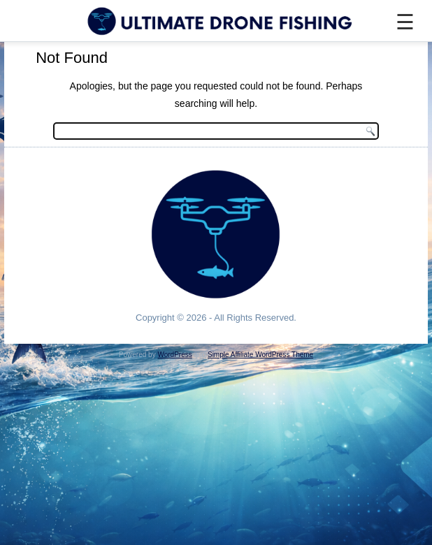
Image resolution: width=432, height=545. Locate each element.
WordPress (174, 354)
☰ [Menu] (405, 22)
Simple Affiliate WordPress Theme (260, 354)
